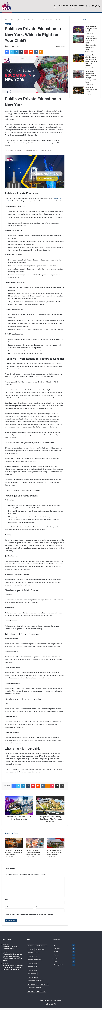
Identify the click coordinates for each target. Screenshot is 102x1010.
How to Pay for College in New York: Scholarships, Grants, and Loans (55, 855)
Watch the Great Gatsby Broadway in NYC (25, 13)
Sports (65, 6)
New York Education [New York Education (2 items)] (33, 955)
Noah (7, 49)
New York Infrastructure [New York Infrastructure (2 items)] (34, 962)
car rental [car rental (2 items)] (30, 948)
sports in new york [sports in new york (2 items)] (33, 987)
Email (7, 910)
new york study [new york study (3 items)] (32, 976)
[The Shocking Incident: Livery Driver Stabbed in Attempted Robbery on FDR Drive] (78, 77)
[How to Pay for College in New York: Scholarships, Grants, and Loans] (56, 846)
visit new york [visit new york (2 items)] (41, 994)
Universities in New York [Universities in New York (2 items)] (34, 990)
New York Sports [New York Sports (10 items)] (32, 973)
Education (73, 6)
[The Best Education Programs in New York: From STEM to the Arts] (35, 846)
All (55, 6)
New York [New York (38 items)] (30, 952)
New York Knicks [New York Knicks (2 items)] (32, 966)
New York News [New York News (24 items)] (32, 969)
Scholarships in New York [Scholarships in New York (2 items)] (35, 983)
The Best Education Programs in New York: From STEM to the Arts (33, 855)
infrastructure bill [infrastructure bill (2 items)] (41, 948)
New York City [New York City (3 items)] (40, 952)
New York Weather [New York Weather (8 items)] (33, 980)
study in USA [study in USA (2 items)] (44, 987)
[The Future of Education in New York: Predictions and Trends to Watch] (14, 846)
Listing (56, 964)
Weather (81, 6)
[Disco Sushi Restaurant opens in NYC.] (78, 93)
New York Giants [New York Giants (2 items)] (32, 959)
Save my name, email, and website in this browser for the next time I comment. (30, 917)
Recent (85, 22)
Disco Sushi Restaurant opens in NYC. (91, 93)
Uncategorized (58, 967)
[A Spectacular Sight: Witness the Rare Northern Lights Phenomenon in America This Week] (78, 42)
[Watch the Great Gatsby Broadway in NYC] (78, 32)
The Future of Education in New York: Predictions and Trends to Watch (13, 855)
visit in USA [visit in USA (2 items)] (31, 994)
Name (7, 902)
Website (38, 910)
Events (56, 961)
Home (7, 23)
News (60, 6)
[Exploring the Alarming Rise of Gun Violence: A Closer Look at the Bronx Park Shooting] (78, 61)
